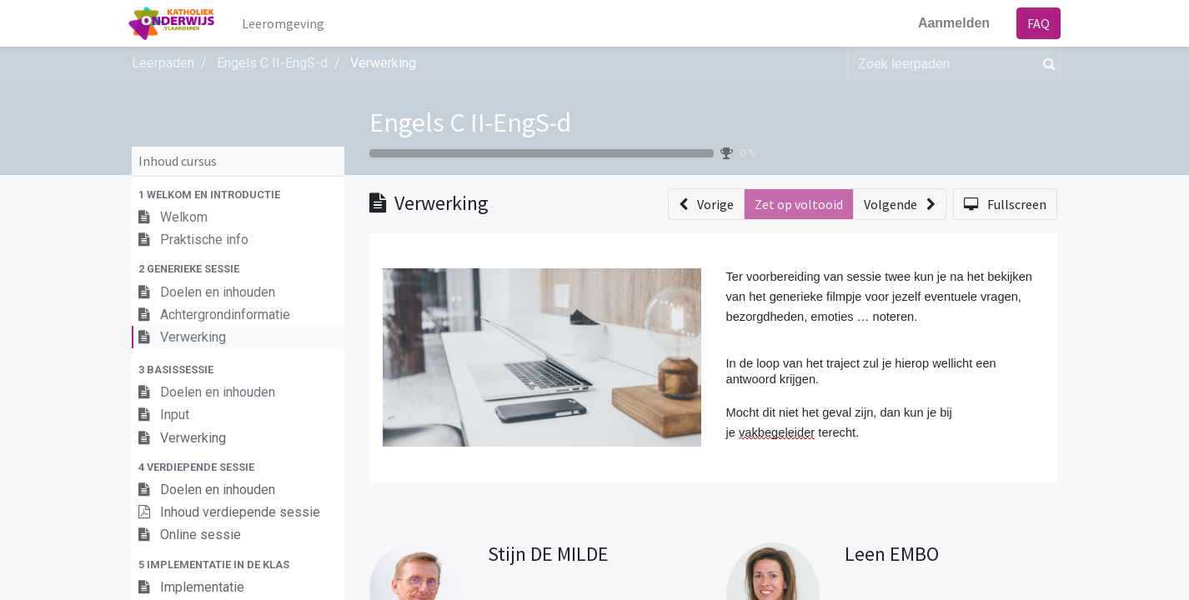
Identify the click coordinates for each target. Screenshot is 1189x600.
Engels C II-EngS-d (470, 122)
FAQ (1035, 23)
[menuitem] (287, 23)
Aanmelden (950, 23)
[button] (238, 194)
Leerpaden (163, 63)
